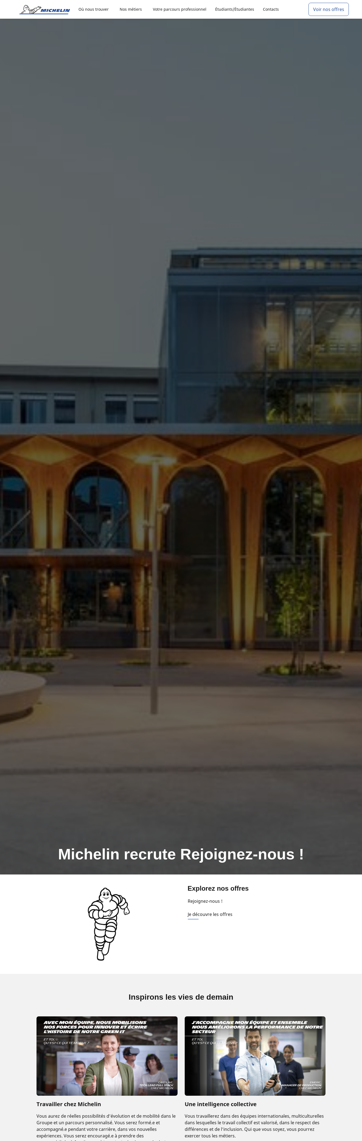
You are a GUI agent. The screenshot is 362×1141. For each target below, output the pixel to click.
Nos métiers (131, 9)
